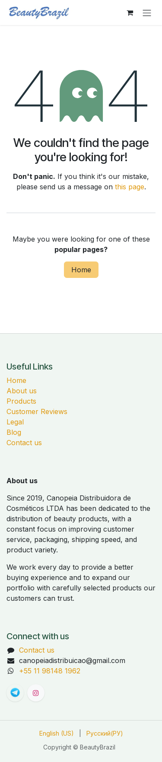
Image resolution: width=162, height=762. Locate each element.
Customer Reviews (36, 411)
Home (81, 269)
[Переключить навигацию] (147, 12)
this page (129, 186)
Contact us (24, 442)
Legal (15, 422)
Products (21, 401)
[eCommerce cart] (129, 12)
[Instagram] (35, 692)
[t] (15, 692)
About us (21, 390)
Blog (13, 432)
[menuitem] (56, 733)
